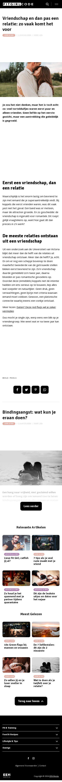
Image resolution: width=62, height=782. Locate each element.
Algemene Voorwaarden (26, 765)
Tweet (26, 390)
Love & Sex (8, 35)
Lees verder (31, 506)
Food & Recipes (10, 734)
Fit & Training (9, 728)
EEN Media (54, 776)
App (45, 390)
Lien (41, 35)
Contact (42, 765)
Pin (36, 390)
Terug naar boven (29, 701)
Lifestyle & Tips (10, 741)
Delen (17, 390)
